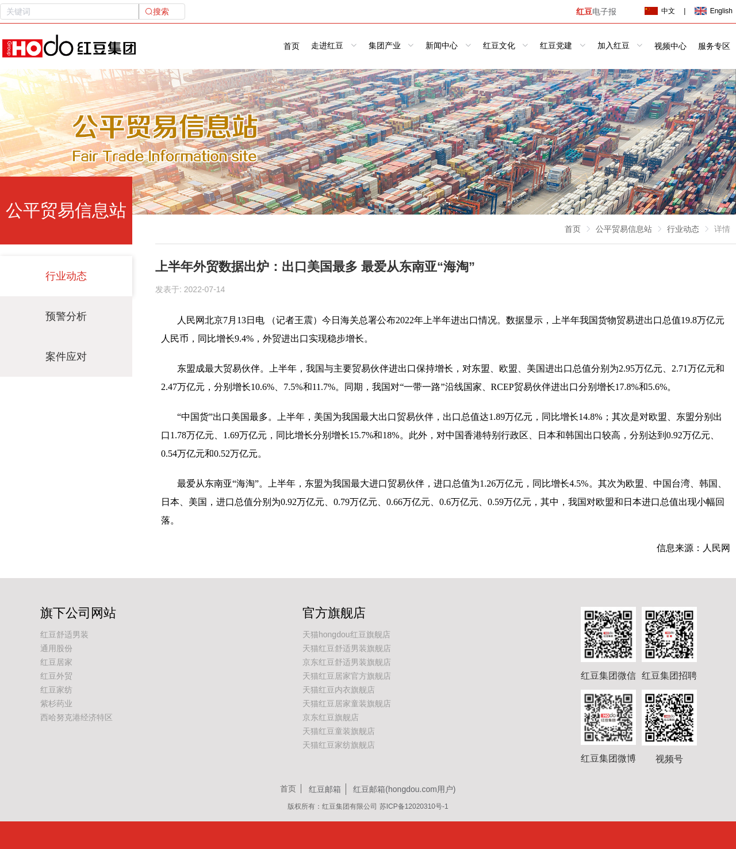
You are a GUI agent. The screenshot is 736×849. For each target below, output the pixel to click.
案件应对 (66, 356)
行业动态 (66, 276)
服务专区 (714, 46)
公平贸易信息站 (624, 229)
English (714, 11)
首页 (291, 46)
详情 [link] (722, 229)
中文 (659, 11)
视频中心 (670, 46)
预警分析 (66, 316)
